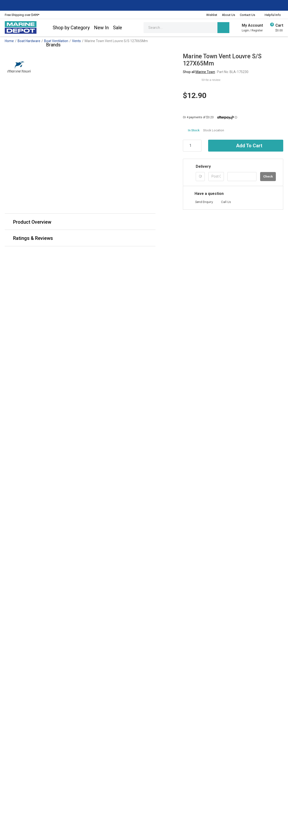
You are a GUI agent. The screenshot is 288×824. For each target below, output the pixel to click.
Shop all (199, 72)
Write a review (211, 80)
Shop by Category (68, 27)
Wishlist (211, 15)
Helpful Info (272, 15)
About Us (228, 15)
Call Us (226, 202)
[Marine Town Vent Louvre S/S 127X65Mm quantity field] (192, 146)
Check (268, 176)
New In (101, 27)
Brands (53, 45)
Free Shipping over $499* (22, 15)
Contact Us (247, 15)
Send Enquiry (204, 202)
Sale (117, 27)
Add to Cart (245, 145)
